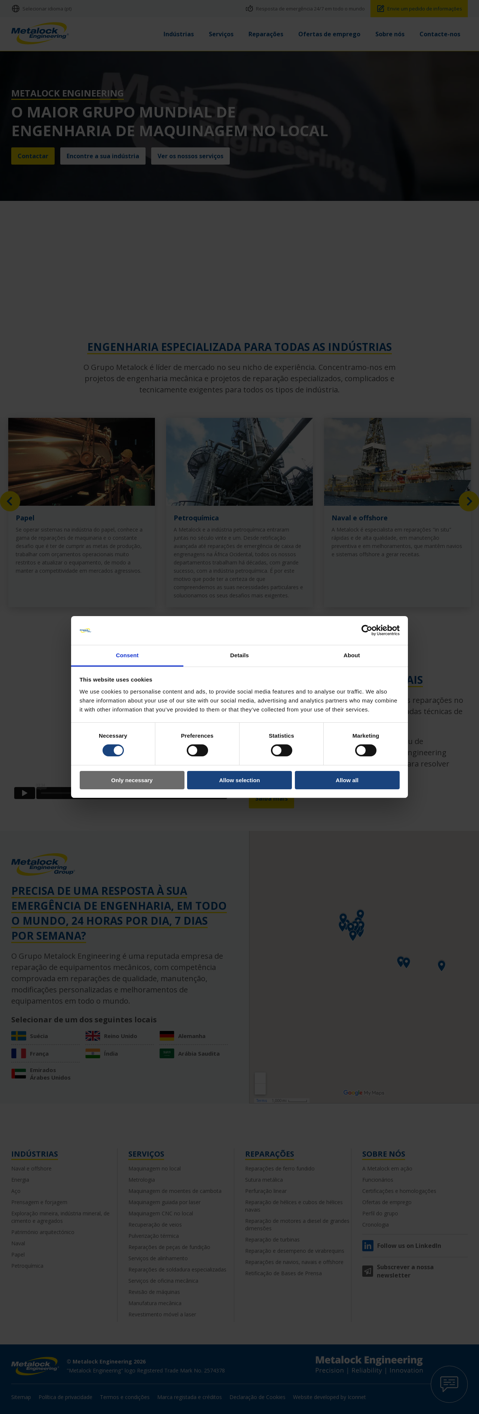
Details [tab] (239, 655)
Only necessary (132, 780)
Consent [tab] (127, 655)
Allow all (347, 780)
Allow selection (239, 780)
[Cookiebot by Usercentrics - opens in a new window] (367, 630)
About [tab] (352, 655)
